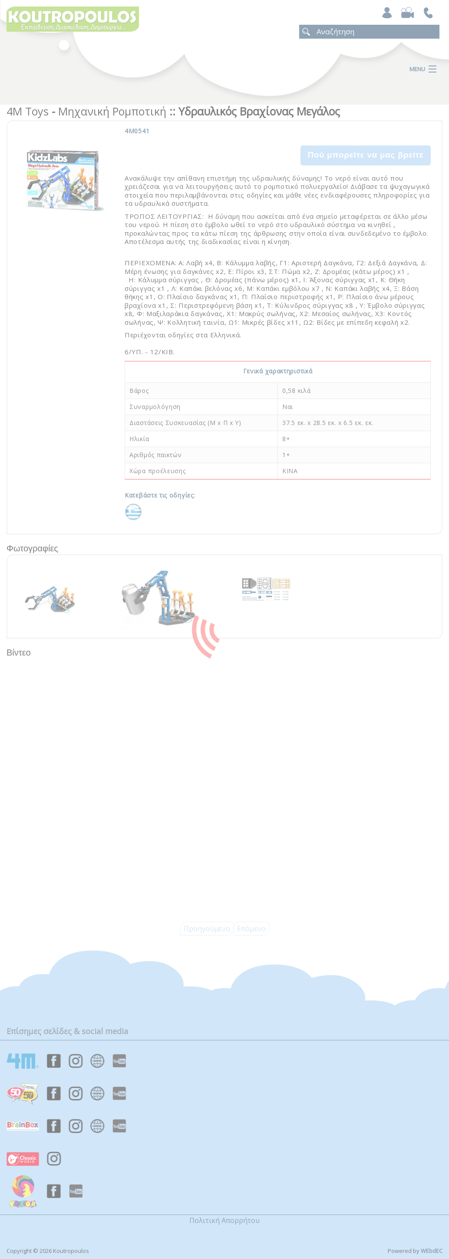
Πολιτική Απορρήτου (224, 1220)
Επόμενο (251, 928)
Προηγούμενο (207, 928)
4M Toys (28, 111)
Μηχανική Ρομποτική (112, 111)
